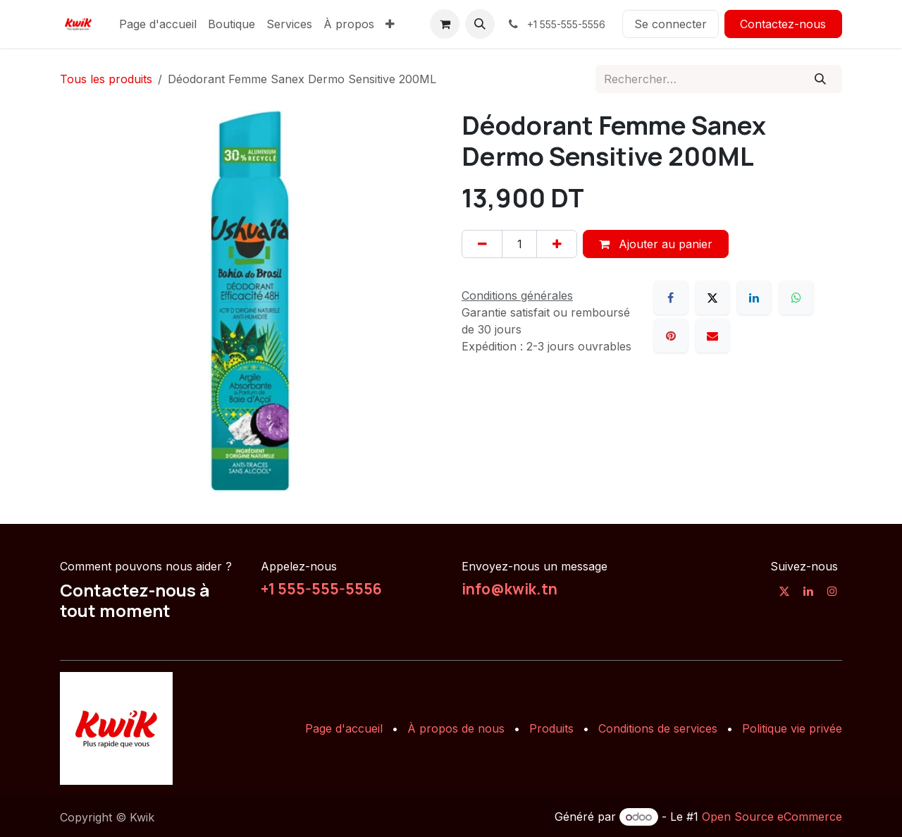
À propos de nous (456, 728)
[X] (712, 297)
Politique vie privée (792, 728)
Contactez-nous (783, 24)
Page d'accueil (344, 728)
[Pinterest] (671, 336)
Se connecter (670, 24)
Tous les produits (106, 79)
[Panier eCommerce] (444, 24)
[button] (480, 24)
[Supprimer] (482, 244)
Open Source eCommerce (772, 816)
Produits (551, 728)
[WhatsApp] (796, 297)
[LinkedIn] (754, 297)
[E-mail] (712, 336)
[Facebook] (671, 297)
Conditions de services (657, 728)
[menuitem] (157, 24)
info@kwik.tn (509, 589)
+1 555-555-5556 (321, 589)
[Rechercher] (820, 79)
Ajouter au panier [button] (655, 244)
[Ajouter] (556, 244)
